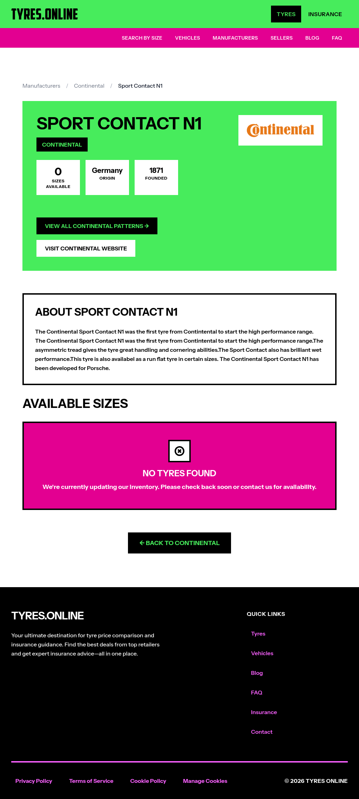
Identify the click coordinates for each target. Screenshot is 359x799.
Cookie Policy (148, 780)
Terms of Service (91, 780)
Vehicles (187, 38)
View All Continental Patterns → (97, 225)
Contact (261, 731)
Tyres (286, 14)
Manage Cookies (205, 780)
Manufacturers (235, 38)
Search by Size (142, 38)
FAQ (337, 38)
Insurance (325, 14)
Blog (312, 38)
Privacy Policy (33, 780)
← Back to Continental (179, 543)
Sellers (282, 38)
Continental (89, 85)
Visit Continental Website (86, 248)
